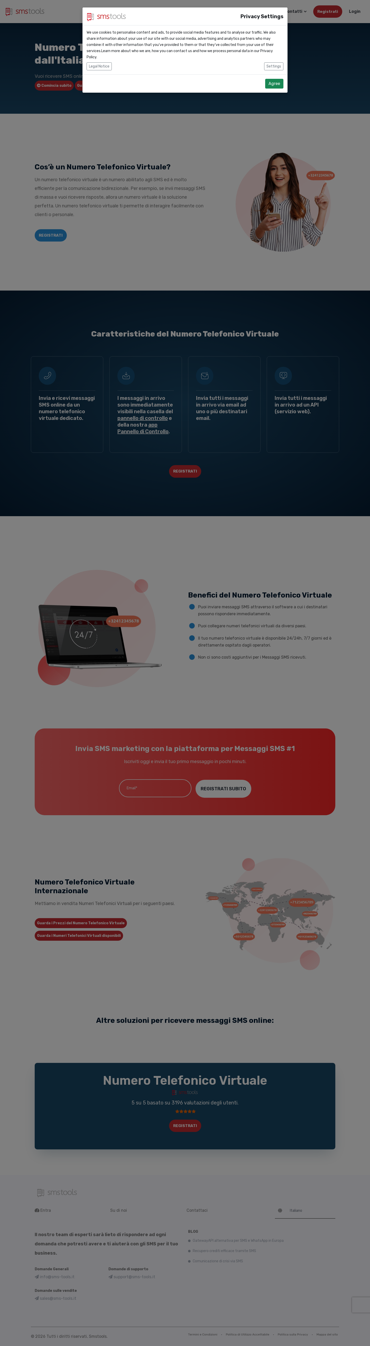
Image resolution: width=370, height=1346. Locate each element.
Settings (273, 66)
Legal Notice (99, 66)
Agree (274, 83)
